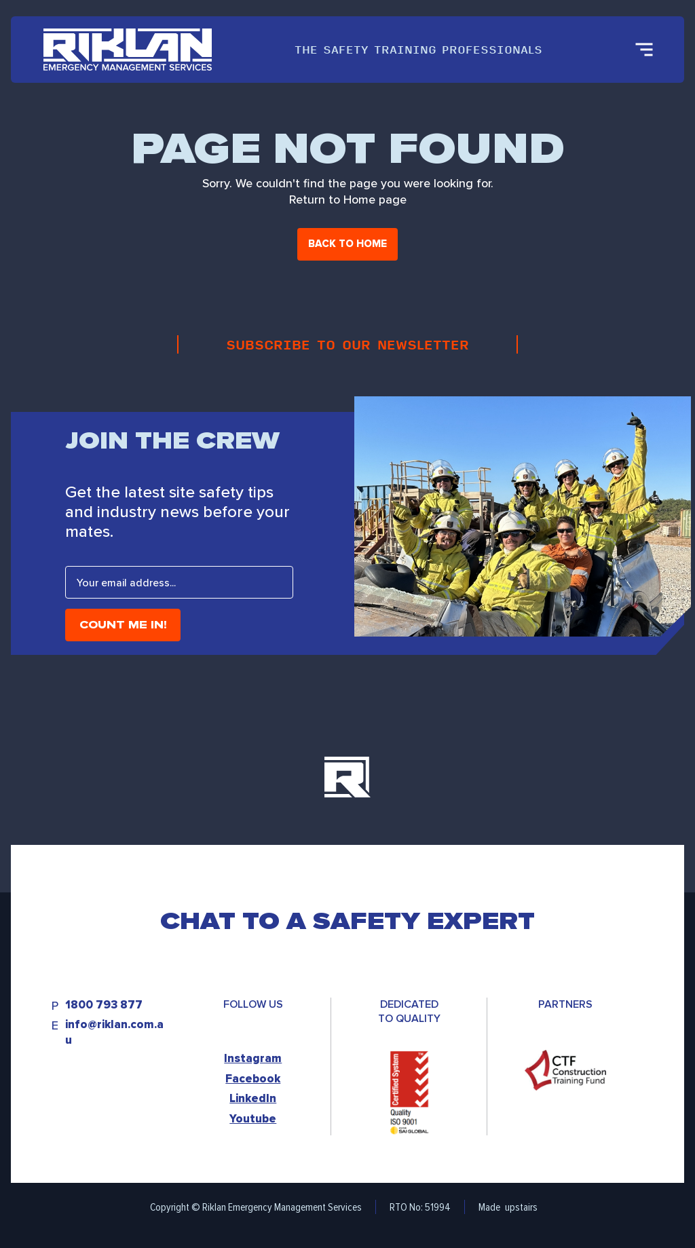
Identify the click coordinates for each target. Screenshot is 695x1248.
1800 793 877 (104, 1005)
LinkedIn (252, 1098)
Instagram (253, 1058)
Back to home (347, 243)
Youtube (252, 1118)
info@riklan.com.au (114, 1032)
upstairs (521, 1207)
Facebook (252, 1078)
